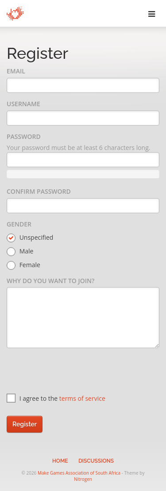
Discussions (96, 461)
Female (23, 265)
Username (23, 104)
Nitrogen (83, 479)
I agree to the (56, 398)
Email (16, 71)
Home (60, 461)
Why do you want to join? (50, 280)
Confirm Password (39, 191)
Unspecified (30, 237)
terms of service (82, 398)
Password (24, 136)
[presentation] (74, 372)
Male (20, 251)
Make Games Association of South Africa (79, 473)
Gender (19, 224)
